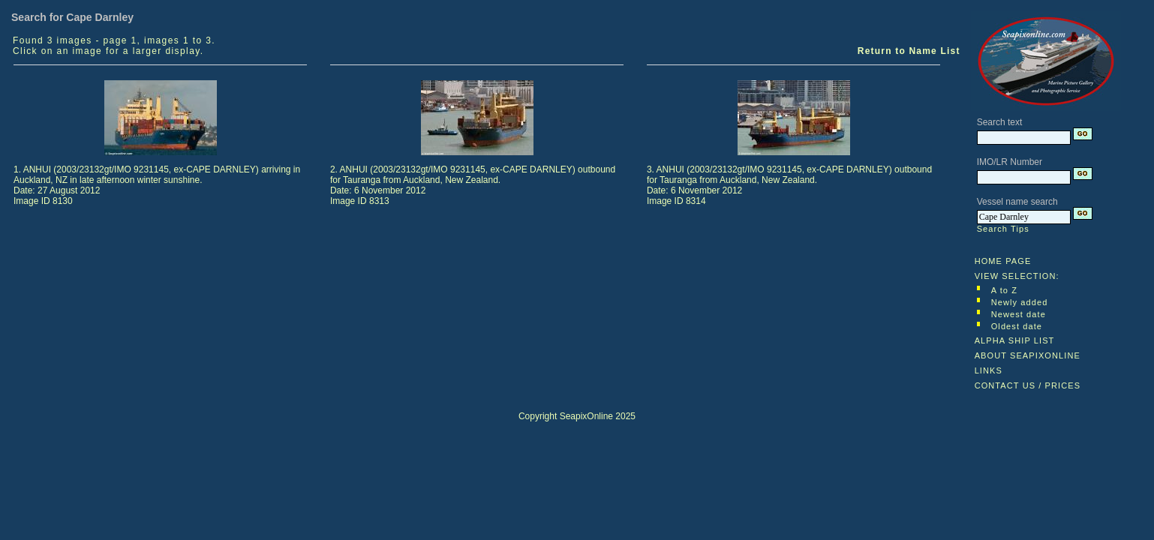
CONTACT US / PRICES (1028, 385)
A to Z (1004, 290)
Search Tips (1003, 228)
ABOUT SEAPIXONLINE (1027, 355)
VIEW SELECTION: (1017, 276)
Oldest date (1016, 326)
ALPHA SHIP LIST (1015, 340)
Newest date (1018, 314)
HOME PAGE (1003, 261)
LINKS (988, 370)
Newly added (1019, 302)
